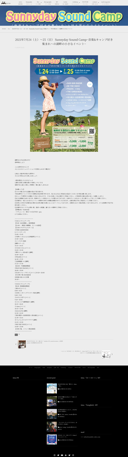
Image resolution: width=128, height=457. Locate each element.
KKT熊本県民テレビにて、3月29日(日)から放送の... (67, 400)
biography (29, 3)
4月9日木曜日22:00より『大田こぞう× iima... (67, 387)
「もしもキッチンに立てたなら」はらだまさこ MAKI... (67, 413)
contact (95, 3)
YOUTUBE (85, 3)
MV (57, 3)
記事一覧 (56, 357)
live (38, 3)
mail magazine (105, 3)
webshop (75, 3)
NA (63, 404)
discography (47, 3)
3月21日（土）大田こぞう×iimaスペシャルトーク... (67, 426)
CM (60, 404)
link (44, 357)
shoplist (49, 357)
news (20, 3)
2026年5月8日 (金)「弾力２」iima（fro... (67, 375)
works (65, 3)
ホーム (30, 357)
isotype (68, 453)
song (64, 417)
